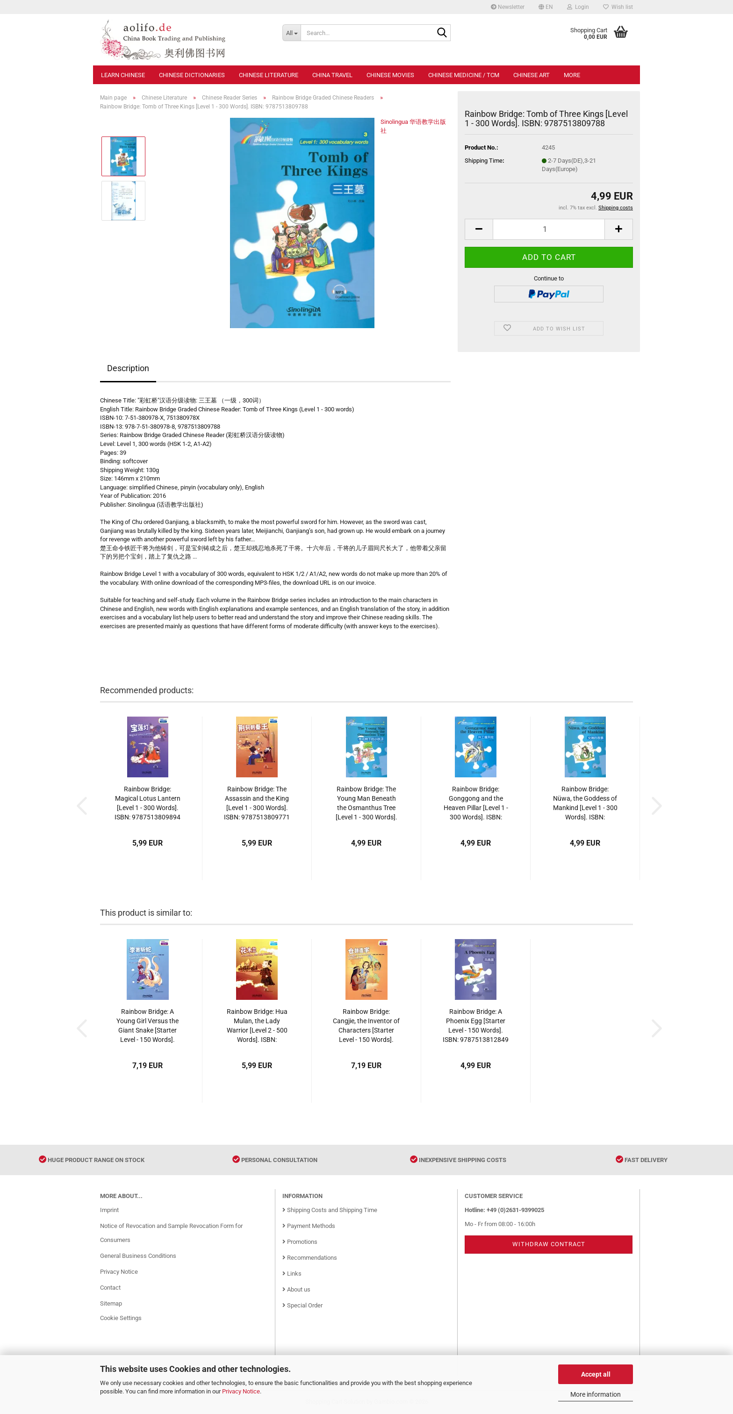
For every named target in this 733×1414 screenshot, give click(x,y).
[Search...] (291, 32)
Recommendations (309, 1257)
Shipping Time (484, 160)
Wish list (618, 7)
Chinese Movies (390, 75)
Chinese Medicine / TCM (463, 75)
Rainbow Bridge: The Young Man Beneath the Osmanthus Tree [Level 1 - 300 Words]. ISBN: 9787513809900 (366, 803)
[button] (546, 7)
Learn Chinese (123, 75)
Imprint (109, 1209)
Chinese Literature (268, 75)
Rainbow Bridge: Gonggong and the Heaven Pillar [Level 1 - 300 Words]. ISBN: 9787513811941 (476, 803)
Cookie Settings (121, 1317)
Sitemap (111, 1303)
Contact (110, 1287)
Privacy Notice (241, 1391)
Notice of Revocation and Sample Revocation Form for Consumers (171, 1232)
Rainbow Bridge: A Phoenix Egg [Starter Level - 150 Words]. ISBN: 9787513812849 (476, 1025)
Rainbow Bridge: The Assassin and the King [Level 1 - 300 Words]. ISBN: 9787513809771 (257, 803)
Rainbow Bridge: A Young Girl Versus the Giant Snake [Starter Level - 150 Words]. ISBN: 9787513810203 (147, 1026)
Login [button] (578, 7)
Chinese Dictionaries (192, 75)
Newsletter (508, 7)
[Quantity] (549, 229)
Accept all (596, 1374)
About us (296, 1289)
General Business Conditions (138, 1255)
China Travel (332, 75)
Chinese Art (531, 75)
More (572, 75)
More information (595, 1394)
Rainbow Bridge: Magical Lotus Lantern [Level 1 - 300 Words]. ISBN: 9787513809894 (147, 803)
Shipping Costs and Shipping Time (329, 1209)
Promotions (299, 1241)
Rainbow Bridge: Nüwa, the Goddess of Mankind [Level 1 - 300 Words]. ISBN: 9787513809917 (585, 803)
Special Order (302, 1305)
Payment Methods (308, 1225)
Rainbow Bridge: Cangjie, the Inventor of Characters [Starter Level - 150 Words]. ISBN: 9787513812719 (366, 1026)
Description (128, 368)
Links (292, 1273)
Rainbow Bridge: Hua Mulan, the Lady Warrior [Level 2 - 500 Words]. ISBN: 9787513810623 (257, 1026)
